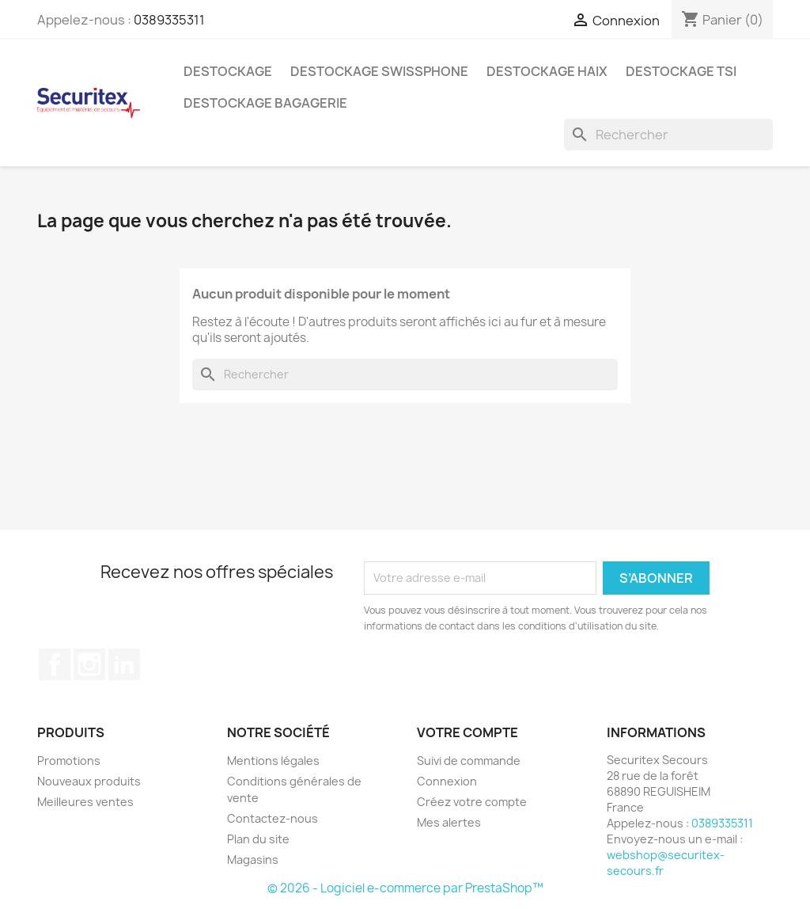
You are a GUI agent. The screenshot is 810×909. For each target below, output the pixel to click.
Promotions (68, 760)
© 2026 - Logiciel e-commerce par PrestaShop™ (405, 888)
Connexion (447, 781)
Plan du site (258, 838)
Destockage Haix (547, 71)
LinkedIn (124, 664)
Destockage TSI (681, 71)
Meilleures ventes (85, 801)
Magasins (252, 859)
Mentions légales (273, 760)
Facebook (54, 664)
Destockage (228, 71)
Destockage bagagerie (265, 103)
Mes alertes (449, 822)
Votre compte (467, 732)
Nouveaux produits (89, 781)
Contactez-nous (272, 818)
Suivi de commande (468, 760)
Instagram (89, 664)
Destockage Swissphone (379, 71)
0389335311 (169, 20)
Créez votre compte (472, 801)
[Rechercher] (668, 134)
